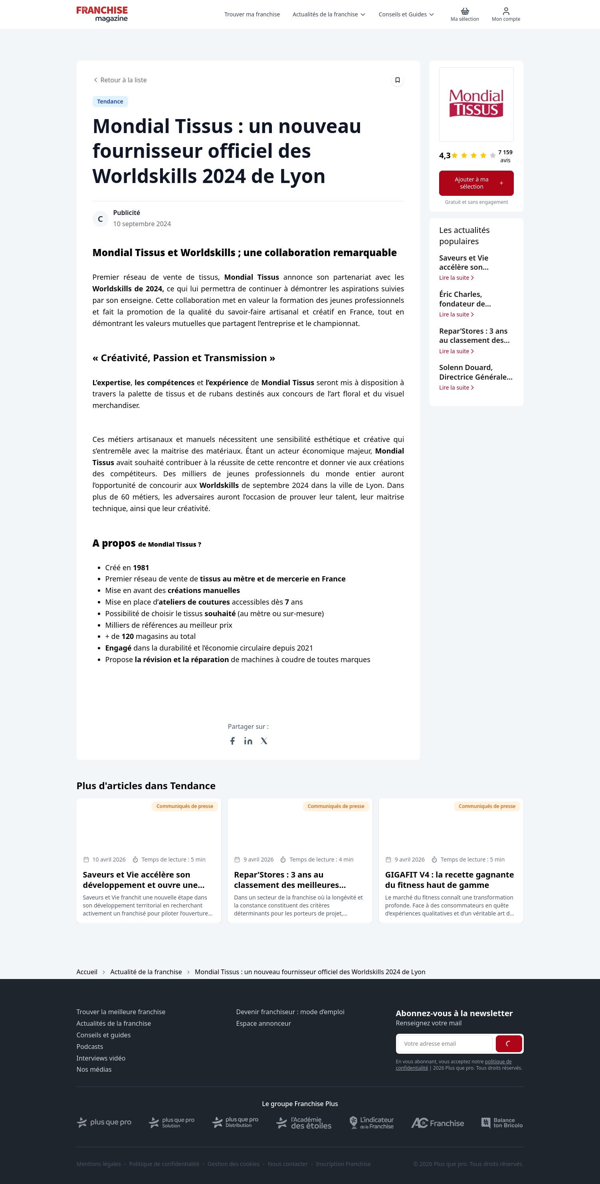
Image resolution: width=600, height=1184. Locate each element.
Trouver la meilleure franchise (121, 1012)
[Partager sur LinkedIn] (248, 740)
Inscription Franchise (343, 1164)
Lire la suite (457, 277)
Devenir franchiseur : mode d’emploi (290, 1012)
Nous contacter (288, 1164)
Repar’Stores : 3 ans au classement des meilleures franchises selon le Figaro (286, 885)
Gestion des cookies (233, 1164)
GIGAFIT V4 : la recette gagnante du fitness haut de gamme (449, 879)
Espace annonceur (263, 1023)
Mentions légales (99, 1164)
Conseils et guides (104, 1035)
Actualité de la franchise (146, 971)
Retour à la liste (120, 80)
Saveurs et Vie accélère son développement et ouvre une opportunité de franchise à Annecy (140, 890)
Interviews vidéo (101, 1058)
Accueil (87, 971)
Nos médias (94, 1069)
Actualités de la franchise (114, 1023)
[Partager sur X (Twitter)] (264, 740)
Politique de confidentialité (164, 1164)
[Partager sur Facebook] (232, 740)
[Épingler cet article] (397, 80)
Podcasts (90, 1047)
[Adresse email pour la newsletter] (445, 1043)
